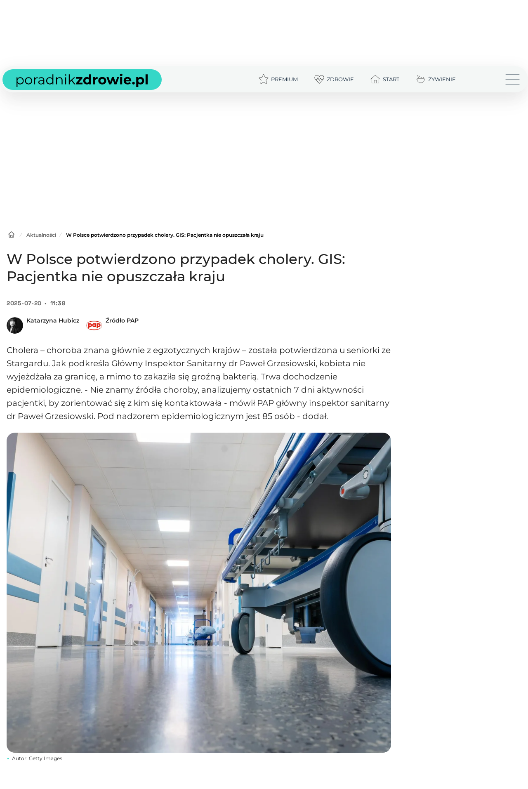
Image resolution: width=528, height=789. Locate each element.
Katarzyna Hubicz (52, 320)
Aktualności (41, 235)
